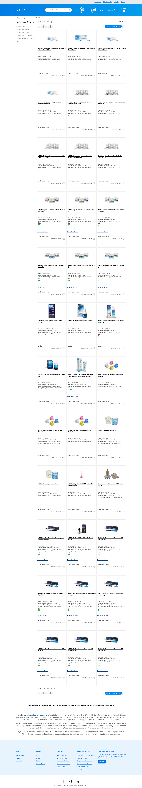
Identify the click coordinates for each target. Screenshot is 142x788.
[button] (70, 10)
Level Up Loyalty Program (85, 755)
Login (40, 73)
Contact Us (97, 2)
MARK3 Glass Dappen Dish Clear (48, 484)
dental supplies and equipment (36, 715)
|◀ (37, 22)
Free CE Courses (62, 758)
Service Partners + (62, 767)
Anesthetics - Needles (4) (24, 29)
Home (18, 18)
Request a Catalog (82, 758)
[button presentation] (125, 22)
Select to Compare (57, 75)
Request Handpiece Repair (85, 761)
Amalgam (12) (21, 26)
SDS (69, 115)
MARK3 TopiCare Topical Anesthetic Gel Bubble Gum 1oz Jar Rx (80, 156)
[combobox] (57, 10)
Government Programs (63, 764)
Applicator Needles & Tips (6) (25, 38)
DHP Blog (116, 2)
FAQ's (38, 761)
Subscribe (102, 762)
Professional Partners (63, 761)
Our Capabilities (20, 755)
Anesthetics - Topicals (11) (24, 35)
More (19, 41)
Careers (38, 755)
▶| (55, 22)
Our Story (18, 758)
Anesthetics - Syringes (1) (24, 32)
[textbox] (56, 10)
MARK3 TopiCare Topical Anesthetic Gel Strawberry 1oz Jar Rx (80, 103)
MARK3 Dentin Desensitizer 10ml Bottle (80, 321)
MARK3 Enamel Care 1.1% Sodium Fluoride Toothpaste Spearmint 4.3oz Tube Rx (80, 375)
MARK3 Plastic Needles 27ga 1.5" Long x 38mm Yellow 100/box (50, 103)
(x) (36, 17)
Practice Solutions (82, 767)
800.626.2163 (107, 2)
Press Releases (40, 764)
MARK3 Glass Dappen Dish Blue (107, 430)
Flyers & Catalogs (62, 755)
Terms (38, 758)
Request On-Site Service (84, 764)
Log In (123, 2)
